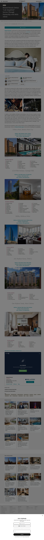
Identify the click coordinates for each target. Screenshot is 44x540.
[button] (22, 524)
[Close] (42, 515)
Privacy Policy (27, 536)
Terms (23, 536)
